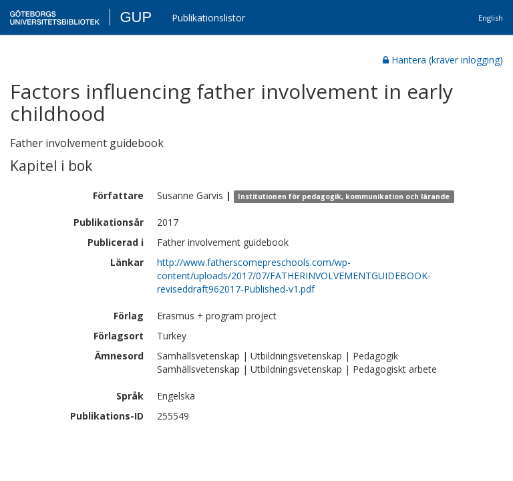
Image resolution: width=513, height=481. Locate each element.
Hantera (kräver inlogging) (443, 59)
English (490, 18)
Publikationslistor (208, 17)
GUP (136, 17)
